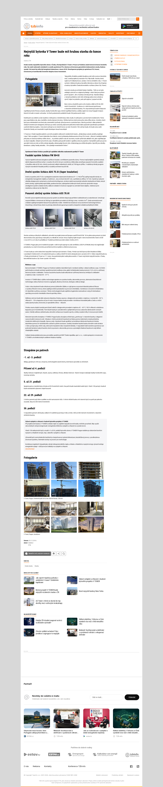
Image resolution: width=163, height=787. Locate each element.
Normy (79, 19)
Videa (85, 19)
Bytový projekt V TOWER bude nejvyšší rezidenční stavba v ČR (47, 591)
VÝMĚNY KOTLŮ (119, 58)
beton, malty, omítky (81, 38)
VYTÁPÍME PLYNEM (120, 64)
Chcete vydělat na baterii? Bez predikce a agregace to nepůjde (47, 632)
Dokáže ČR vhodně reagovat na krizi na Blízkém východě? (49, 621)
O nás (26, 766)
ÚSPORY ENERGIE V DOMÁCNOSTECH (126, 55)
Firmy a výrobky (28, 19)
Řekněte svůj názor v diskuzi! (39, 553)
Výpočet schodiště (127, 98)
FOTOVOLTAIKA (119, 61)
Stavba (25, 42)
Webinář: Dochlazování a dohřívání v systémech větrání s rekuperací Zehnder (91, 632)
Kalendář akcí (39, 19)
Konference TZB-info (76, 766)
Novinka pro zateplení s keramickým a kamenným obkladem (130, 165)
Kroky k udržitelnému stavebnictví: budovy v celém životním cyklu (130, 174)
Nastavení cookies (133, 775)
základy (92, 38)
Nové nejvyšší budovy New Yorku (91, 591)
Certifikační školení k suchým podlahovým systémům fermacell (125, 138)
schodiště (113, 38)
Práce (66, 19)
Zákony (73, 19)
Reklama (36, 766)
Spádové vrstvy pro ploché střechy (130, 206)
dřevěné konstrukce (61, 38)
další (136, 38)
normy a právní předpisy (125, 38)
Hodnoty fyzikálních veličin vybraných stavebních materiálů (131, 117)
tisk (54, 554)
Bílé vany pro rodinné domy (130, 225)
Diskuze (48, 19)
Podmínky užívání (117, 775)
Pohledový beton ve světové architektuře (130, 243)
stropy (71, 38)
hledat (64, 554)
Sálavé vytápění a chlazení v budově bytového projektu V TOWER (92, 580)
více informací (29, 449)
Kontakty (48, 766)
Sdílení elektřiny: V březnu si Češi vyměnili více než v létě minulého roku (91, 621)
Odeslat (132, 697)
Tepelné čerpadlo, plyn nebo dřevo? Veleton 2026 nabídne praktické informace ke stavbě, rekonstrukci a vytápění (131, 155)
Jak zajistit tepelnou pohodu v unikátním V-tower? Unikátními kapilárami (47, 580)
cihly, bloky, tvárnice (47, 38)
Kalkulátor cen (101, 19)
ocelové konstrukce (102, 38)
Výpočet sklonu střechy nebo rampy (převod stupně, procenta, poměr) (131, 108)
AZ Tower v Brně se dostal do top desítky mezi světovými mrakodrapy (49, 602)
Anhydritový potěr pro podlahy (131, 215)
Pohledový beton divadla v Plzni (131, 234)
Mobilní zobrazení (102, 775)
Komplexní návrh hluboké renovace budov (123, 143)
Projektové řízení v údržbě (118, 133)
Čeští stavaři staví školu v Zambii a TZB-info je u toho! (131, 77)
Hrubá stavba (31, 42)
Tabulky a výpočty (57, 19)
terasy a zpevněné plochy (32, 38)
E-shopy (92, 19)
